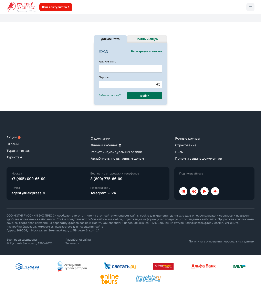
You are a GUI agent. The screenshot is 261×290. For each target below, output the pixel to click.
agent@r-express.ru (28, 193)
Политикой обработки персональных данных (124, 222)
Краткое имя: (107, 61)
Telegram (98, 193)
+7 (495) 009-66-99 (28, 178)
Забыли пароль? (110, 95)
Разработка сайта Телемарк (78, 241)
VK (113, 193)
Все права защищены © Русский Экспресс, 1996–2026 (29, 241)
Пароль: (104, 77)
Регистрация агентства (146, 51)
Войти (144, 95)
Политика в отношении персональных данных (221, 241)
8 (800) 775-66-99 (106, 178)
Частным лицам (147, 39)
